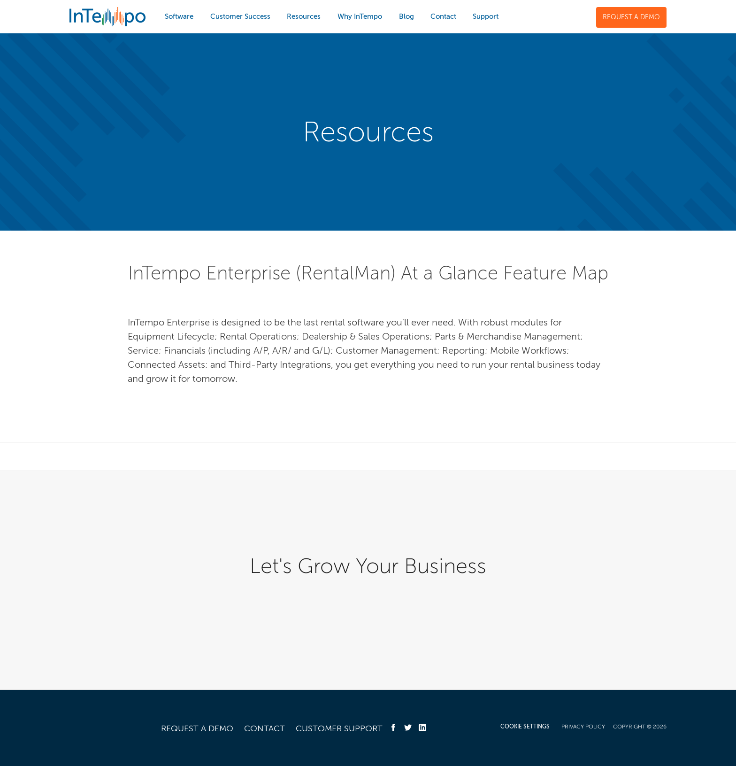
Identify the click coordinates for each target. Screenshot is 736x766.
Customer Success (240, 16)
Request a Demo (631, 17)
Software (179, 16)
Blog (406, 16)
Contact (443, 16)
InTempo (107, 16)
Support (485, 16)
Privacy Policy (583, 726)
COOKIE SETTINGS (525, 726)
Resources (304, 16)
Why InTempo (359, 16)
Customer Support (339, 728)
